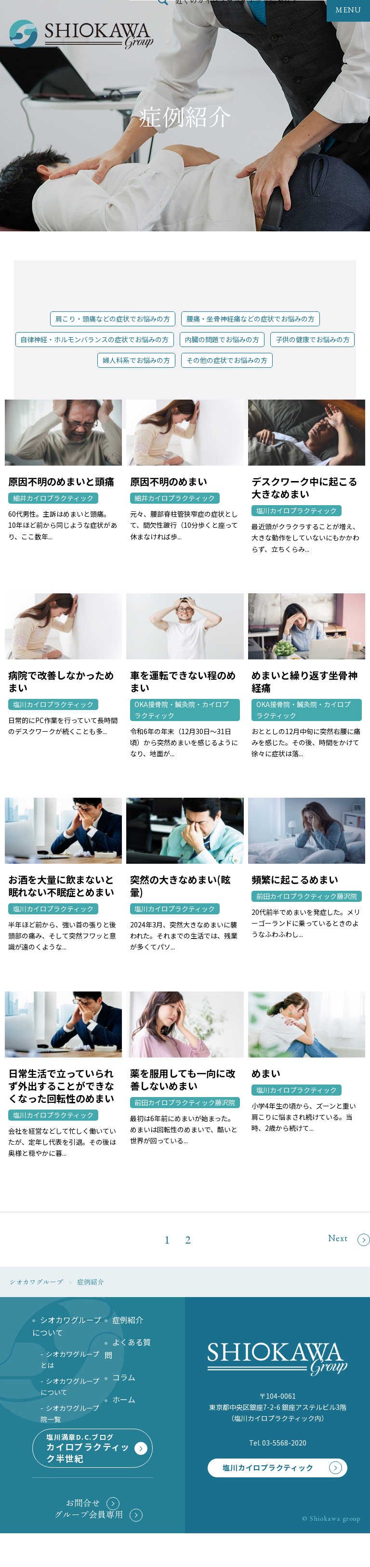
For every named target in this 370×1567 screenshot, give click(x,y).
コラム (123, 1377)
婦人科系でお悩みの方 (136, 360)
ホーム (123, 1399)
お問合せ (83, 1536)
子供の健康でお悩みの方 (313, 339)
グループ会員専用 (88, 1547)
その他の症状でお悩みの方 (226, 360)
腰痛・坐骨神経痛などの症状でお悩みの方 (250, 318)
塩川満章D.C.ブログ (91, 1470)
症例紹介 (127, 1320)
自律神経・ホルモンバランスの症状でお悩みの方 (94, 339)
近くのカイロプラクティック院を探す (237, 21)
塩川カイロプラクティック (261, 1476)
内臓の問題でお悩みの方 (222, 339)
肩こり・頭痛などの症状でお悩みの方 (112, 318)
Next (349, 1239)
